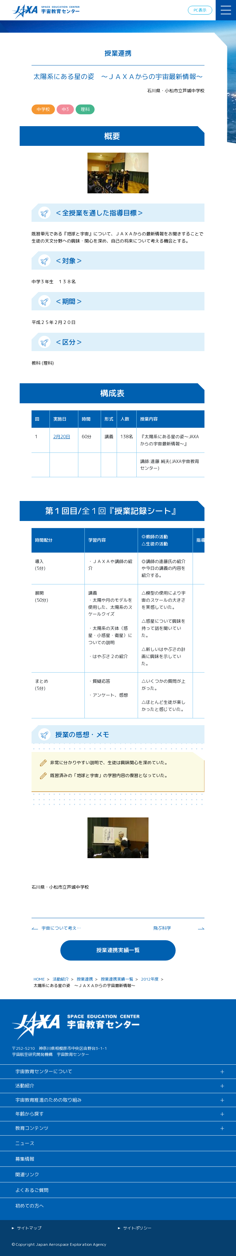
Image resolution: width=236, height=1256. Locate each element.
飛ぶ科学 (162, 928)
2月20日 (61, 436)
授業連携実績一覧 (118, 950)
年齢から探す (29, 1113)
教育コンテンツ (31, 1128)
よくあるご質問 (31, 1190)
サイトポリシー (137, 1228)
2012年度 (150, 979)
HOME (39, 979)
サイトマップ (29, 1228)
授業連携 (85, 979)
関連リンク (27, 1174)
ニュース (24, 1143)
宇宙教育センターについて (43, 1071)
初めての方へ (29, 1205)
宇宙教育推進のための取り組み (48, 1100)
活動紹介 (61, 979)
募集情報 (24, 1159)
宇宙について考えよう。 (61, 928)
